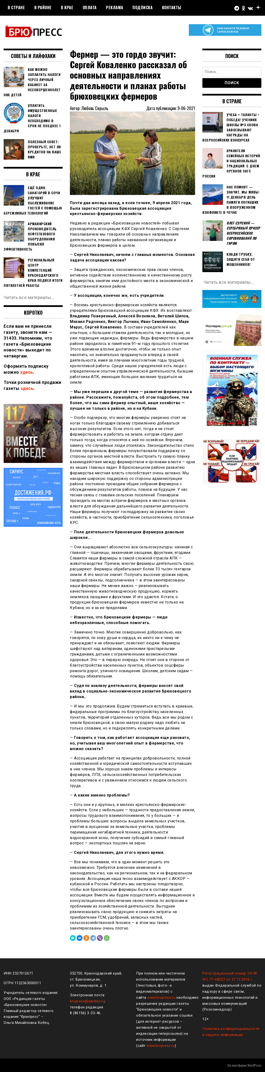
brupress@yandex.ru (87, 1001)
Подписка (142, 7)
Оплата (90, 7)
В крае (67, 7)
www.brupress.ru (161, 997)
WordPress (254, 1065)
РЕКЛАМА (114, 7)
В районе (43, 7)
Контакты (171, 7)
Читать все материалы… (29, 297)
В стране (16, 7)
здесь (26, 372)
